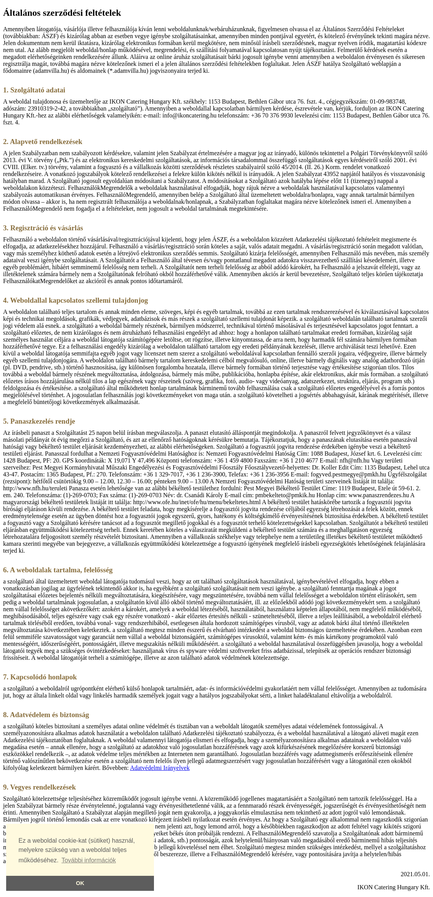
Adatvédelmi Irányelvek (160, 768)
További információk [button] (89, 860)
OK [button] (80, 883)
